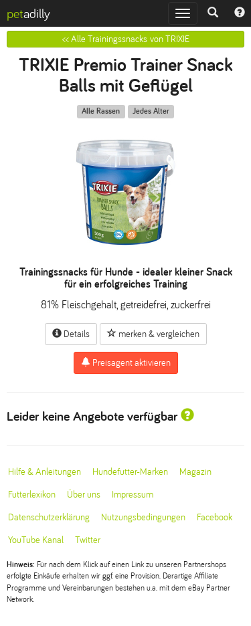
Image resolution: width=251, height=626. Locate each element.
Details (71, 333)
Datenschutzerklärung (49, 517)
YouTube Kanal (36, 540)
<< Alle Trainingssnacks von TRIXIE (125, 39)
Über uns (83, 495)
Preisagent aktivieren (126, 362)
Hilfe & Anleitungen (44, 472)
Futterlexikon (32, 495)
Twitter (87, 540)
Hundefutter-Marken (130, 472)
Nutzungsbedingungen (143, 517)
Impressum (132, 495)
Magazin (195, 472)
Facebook (214, 517)
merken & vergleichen (153, 333)
